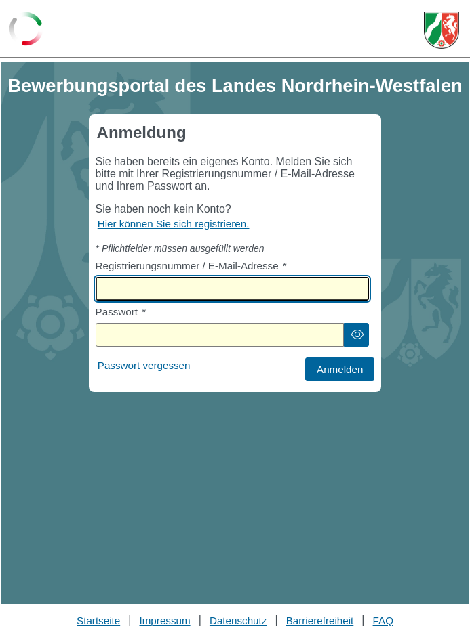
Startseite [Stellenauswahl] (98, 620)
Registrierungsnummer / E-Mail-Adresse (191, 265)
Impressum (165, 620)
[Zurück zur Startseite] (26, 29)
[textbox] (233, 289)
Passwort (121, 312)
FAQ (383, 620)
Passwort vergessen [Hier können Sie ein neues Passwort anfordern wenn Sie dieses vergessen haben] (144, 365)
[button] (357, 335)
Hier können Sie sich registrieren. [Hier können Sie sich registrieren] (174, 224)
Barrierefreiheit (320, 620)
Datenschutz (238, 620)
